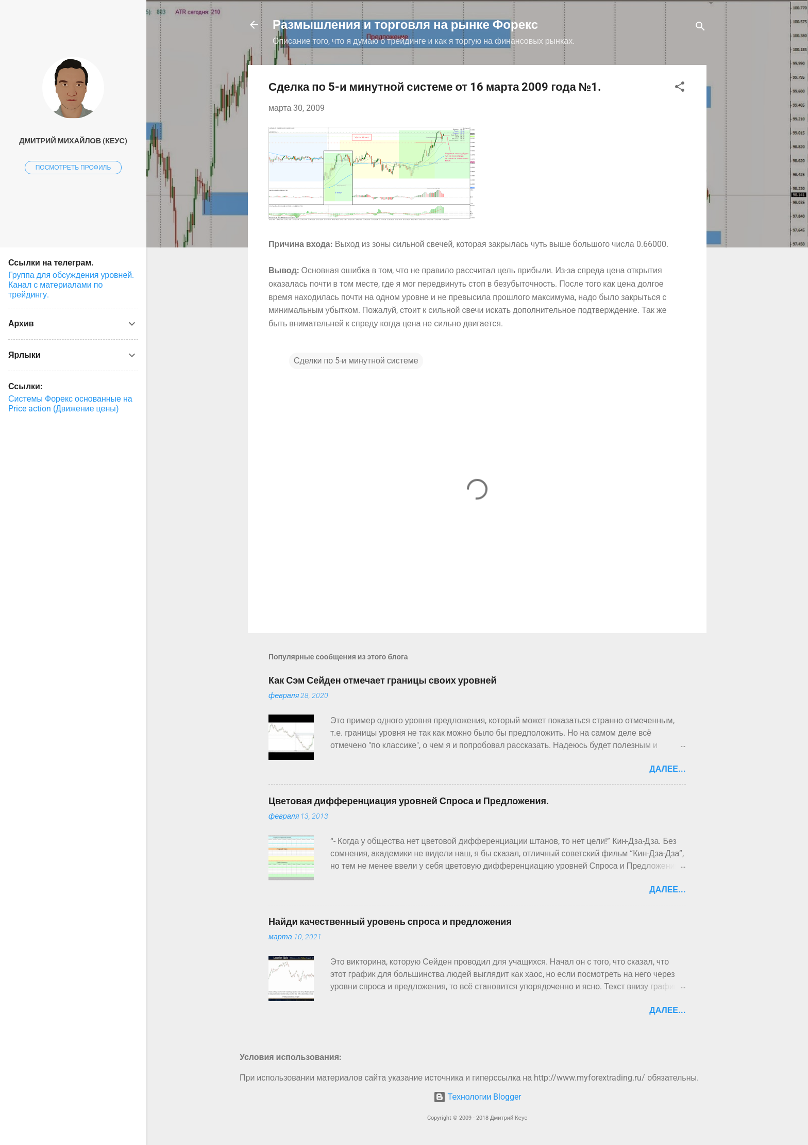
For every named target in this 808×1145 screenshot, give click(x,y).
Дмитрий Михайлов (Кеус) (73, 141)
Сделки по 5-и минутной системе (356, 361)
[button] (680, 88)
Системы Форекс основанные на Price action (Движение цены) (70, 403)
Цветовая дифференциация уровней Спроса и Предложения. (408, 800)
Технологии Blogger (477, 1097)
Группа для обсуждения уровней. (71, 275)
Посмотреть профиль (73, 167)
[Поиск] (700, 28)
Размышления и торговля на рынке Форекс (405, 25)
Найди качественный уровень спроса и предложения (390, 921)
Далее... (667, 769)
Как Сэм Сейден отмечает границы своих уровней (382, 680)
